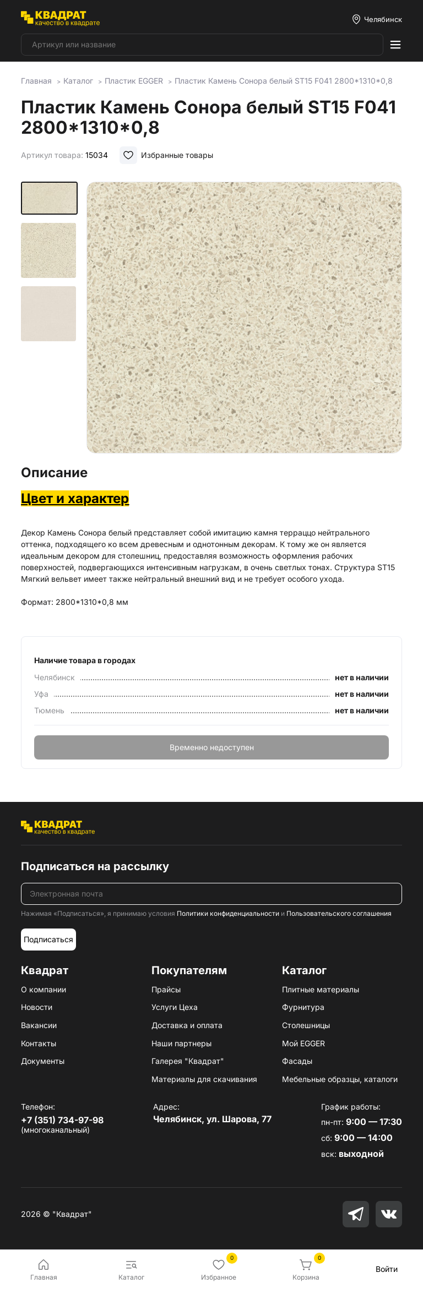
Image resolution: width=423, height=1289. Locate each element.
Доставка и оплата (187, 1025)
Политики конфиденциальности (228, 913)
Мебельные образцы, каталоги (340, 1079)
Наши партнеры (181, 1043)
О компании (43, 989)
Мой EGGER (303, 1043)
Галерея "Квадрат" (187, 1061)
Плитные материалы (320, 989)
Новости (36, 1007)
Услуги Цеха (174, 1007)
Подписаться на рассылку (95, 866)
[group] (244, 320)
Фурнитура (303, 1007)
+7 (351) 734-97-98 (62, 1120)
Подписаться (48, 939)
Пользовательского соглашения (339, 913)
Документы (42, 1061)
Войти (387, 1269)
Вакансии (39, 1025)
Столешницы (306, 1025)
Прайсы (166, 989)
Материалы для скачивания (204, 1079)
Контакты (38, 1043)
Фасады (297, 1061)
